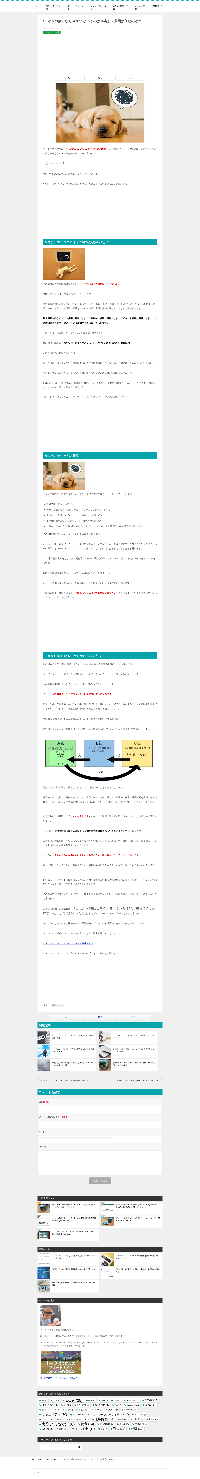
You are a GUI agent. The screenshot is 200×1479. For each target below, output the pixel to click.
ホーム (37, 7)
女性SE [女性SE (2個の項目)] (153, 1419)
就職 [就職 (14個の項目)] (87, 1424)
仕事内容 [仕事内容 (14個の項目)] (104, 1419)
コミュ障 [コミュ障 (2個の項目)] (84, 1410)
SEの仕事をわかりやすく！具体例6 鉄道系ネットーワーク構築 (74, 1284)
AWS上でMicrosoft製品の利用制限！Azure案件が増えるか (73, 1269)
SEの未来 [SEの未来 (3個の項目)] (83, 1405)
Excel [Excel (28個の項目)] (74, 1400)
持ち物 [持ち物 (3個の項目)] (124, 1424)
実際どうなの (57, 1005)
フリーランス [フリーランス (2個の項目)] (66, 1419)
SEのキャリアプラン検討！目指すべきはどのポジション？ (133, 1037)
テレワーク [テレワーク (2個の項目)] (79, 1415)
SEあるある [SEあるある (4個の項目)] (50, 1405)
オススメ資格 (140, 7)
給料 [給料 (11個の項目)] (89, 1429)
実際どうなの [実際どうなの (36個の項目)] (58, 1424)
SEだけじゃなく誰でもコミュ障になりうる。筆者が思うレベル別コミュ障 (72, 1064)
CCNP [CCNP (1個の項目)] (56, 1400)
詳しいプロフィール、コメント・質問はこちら (60, 1378)
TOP (46, 1459)
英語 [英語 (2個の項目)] (104, 1429)
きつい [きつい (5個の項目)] (150, 1405)
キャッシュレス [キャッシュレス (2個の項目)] (65, 1410)
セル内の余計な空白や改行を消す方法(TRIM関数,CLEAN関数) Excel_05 (74, 1219)
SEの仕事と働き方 (53, 7)
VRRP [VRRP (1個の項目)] (118, 1405)
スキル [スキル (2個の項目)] (98, 1410)
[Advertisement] (100, 55)
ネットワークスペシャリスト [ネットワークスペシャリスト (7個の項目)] (109, 1414)
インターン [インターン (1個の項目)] (47, 1410)
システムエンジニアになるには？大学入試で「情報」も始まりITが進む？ (73, 1257)
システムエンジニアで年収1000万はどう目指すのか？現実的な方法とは (138, 1257)
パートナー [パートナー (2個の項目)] (47, 1419)
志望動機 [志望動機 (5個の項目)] (107, 1424)
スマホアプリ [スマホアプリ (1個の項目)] (130, 1410)
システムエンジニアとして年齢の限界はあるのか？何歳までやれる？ (73, 1050)
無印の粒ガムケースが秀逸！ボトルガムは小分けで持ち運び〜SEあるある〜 (134, 1064)
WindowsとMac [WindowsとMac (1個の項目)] (133, 1405)
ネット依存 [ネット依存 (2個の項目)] (140, 1415)
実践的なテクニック (75, 7)
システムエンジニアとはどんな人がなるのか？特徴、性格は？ (64, 1080)
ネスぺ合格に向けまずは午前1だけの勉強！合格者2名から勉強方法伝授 (74, 1233)
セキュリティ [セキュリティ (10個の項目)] (54, 1414)
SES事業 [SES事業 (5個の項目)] (151, 1400)
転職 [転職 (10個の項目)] (137, 1428)
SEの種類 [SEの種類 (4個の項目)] (102, 1405)
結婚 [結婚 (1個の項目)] (74, 1429)
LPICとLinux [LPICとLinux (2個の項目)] (132, 1400)
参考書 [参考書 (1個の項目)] (123, 1419)
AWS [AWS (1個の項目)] (44, 1400)
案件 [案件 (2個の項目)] (62, 1429)
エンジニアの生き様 (98, 7)
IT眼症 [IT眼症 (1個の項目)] (104, 1400)
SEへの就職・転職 (120, 7)
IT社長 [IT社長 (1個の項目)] (116, 1400)
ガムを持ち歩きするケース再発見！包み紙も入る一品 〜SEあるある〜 (138, 1219)
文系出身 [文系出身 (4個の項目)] (141, 1424)
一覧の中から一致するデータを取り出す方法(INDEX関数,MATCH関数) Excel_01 (136, 1206)
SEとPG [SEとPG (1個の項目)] (67, 1405)
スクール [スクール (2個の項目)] (113, 1410)
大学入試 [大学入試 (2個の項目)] (138, 1419)
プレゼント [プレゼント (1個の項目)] (84, 1419)
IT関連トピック (157, 7)
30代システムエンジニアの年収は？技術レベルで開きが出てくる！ (73, 1037)
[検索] (61, 1447)
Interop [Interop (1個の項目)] (91, 1400)
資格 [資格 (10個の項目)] (119, 1428)
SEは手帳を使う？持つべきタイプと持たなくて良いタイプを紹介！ (133, 1050)
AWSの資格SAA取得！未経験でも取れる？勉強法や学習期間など (138, 1270)
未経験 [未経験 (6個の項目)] (47, 1428)
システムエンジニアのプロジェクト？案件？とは (68, 943)
